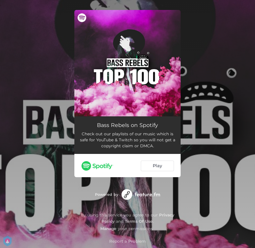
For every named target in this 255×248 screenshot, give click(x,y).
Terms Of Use (139, 221)
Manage (108, 228)
